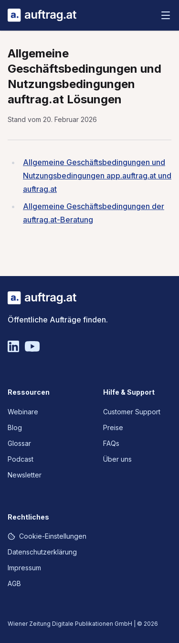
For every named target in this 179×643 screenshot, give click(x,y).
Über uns (117, 459)
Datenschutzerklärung (42, 552)
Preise (113, 427)
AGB (14, 583)
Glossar (19, 443)
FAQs (111, 443)
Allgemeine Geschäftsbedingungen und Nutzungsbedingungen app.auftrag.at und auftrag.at (97, 175)
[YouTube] (32, 346)
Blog (15, 427)
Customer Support (131, 412)
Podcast (20, 459)
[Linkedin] (13, 346)
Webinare (23, 412)
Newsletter (25, 475)
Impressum (24, 568)
